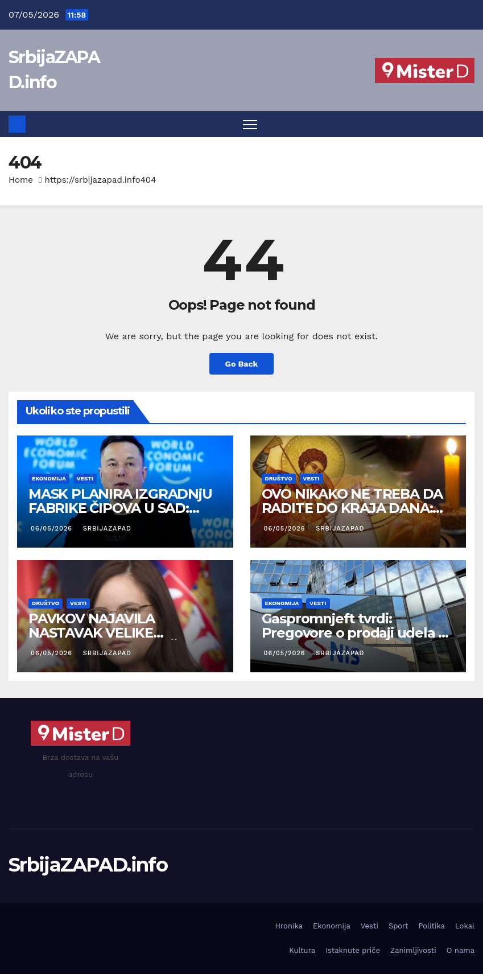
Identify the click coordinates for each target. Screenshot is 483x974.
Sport (398, 926)
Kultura (302, 950)
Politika (431, 926)
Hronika (289, 926)
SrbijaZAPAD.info (88, 865)
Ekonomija (49, 478)
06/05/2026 (53, 528)
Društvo (278, 478)
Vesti (85, 478)
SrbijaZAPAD (106, 528)
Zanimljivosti (413, 950)
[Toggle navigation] (250, 124)
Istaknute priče (352, 950)
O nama (460, 950)
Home (21, 180)
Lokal (464, 926)
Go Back (241, 363)
